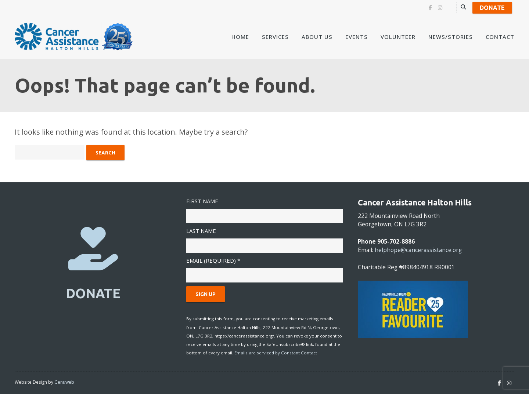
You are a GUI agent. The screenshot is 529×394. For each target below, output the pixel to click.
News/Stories (450, 36)
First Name (202, 201)
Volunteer (398, 36)
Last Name (201, 230)
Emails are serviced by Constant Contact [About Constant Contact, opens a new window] (275, 352)
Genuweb (64, 382)
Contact (500, 36)
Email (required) (213, 260)
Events (356, 36)
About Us (317, 36)
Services (275, 36)
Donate (492, 7)
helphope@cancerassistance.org (418, 250)
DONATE (93, 293)
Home (240, 36)
